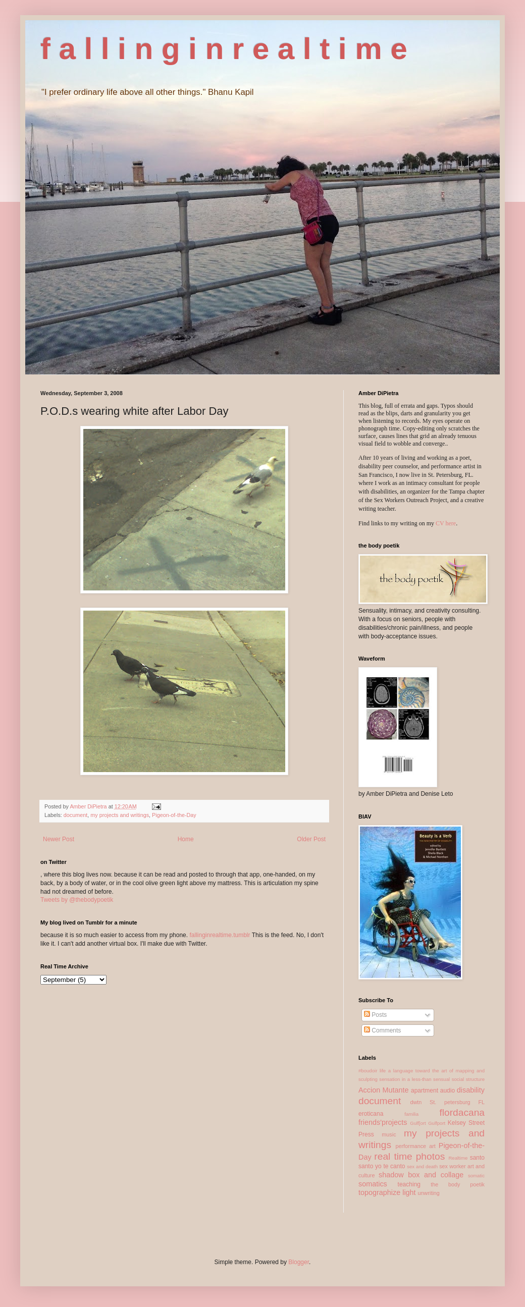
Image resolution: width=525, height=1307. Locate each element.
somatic (476, 1175)
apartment (424, 1090)
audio (447, 1090)
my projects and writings (119, 815)
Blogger (298, 1262)
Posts (375, 1014)
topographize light (387, 1192)
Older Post (311, 839)
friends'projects (382, 1122)
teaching (409, 1184)
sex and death (422, 1166)
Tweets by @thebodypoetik (76, 899)
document (75, 815)
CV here (446, 523)
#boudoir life (372, 1070)
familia (411, 1114)
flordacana (462, 1112)
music (389, 1134)
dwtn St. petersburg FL (447, 1102)
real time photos (409, 1156)
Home (186, 839)
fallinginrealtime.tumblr (219, 935)
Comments (382, 1030)
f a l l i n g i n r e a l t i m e (223, 49)
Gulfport (436, 1123)
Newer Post (58, 839)
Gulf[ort (418, 1123)
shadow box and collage (421, 1175)
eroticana (370, 1113)
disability (471, 1090)
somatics (372, 1184)
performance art (415, 1146)
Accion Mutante (383, 1090)
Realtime (457, 1158)
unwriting (429, 1193)
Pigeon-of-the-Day (174, 815)
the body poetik (458, 1184)
